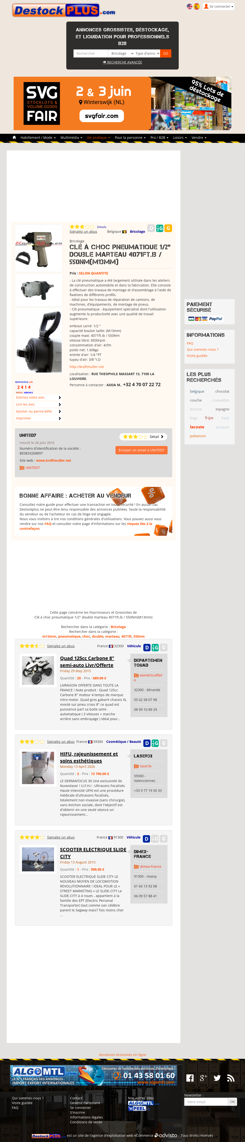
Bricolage (137, 231)
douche (196, 409)
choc (86, 636)
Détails (101, 227)
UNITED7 (28, 435)
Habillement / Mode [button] (38, 137)
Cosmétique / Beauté (123, 741)
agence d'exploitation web (112, 1135)
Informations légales (86, 1117)
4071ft (126, 636)
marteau (112, 636)
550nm (139, 636)
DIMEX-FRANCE (142, 854)
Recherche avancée (122, 62)
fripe (209, 417)
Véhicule (134, 646)
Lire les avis (25, 404)
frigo (193, 418)
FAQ (48, 523)
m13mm (49, 636)
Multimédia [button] (71, 137)
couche (196, 400)
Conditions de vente (86, 1122)
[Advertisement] (93, 188)
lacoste (197, 427)
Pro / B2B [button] (159, 137)
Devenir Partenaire (85, 1103)
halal (225, 418)
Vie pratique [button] (98, 137)
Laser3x (143, 756)
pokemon (198, 435)
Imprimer (23, 418)
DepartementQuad (148, 663)
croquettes (220, 400)
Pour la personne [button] (130, 137)
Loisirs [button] (180, 137)
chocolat (222, 391)
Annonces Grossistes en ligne (122, 1054)
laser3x (145, 766)
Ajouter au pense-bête (34, 411)
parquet (222, 427)
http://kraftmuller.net (87, 366)
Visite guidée (197, 355)
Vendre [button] (199, 137)
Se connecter (80, 1107)
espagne (222, 409)
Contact (76, 1098)
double (97, 636)
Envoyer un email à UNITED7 (141, 450)
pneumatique (69, 636)
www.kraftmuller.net (53, 460)
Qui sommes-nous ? (202, 349)
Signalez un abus (83, 231)
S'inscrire (77, 1112)
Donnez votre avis (30, 397)
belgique (197, 391)
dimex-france (150, 866)
